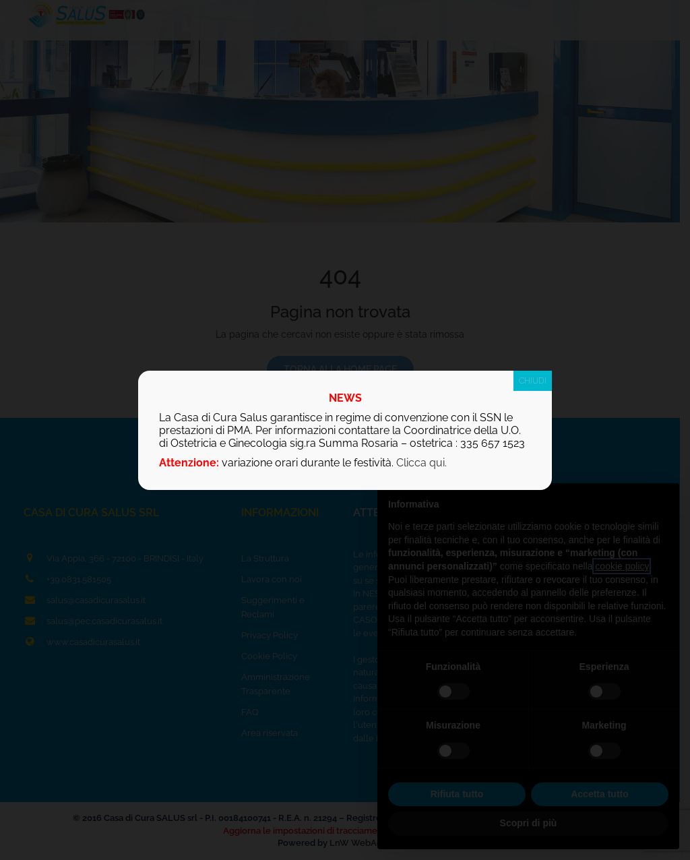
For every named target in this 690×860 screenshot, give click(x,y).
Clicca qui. (421, 462)
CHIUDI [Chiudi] (532, 381)
